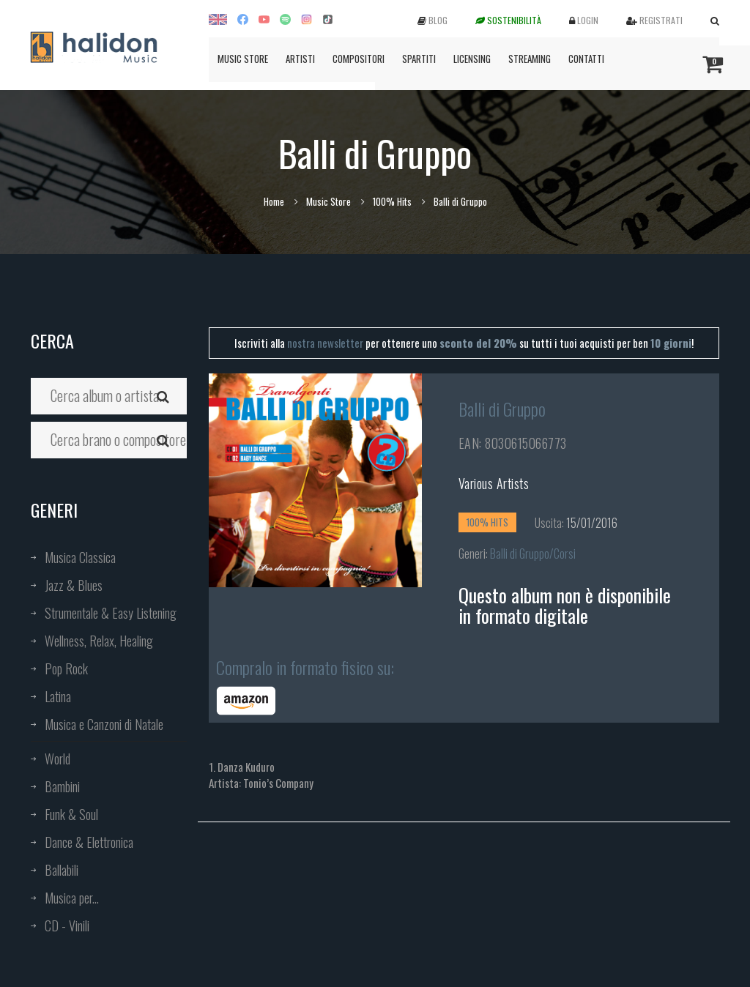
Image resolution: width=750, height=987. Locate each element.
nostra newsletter (325, 343)
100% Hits (392, 201)
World (57, 758)
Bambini (62, 786)
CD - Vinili (67, 925)
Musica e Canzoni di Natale (104, 724)
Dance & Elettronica (89, 842)
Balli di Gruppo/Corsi (533, 553)
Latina (58, 696)
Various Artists (494, 483)
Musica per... (72, 897)
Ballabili (61, 869)
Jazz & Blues (74, 585)
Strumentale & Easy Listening (111, 612)
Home (274, 201)
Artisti (300, 58)
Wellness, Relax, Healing (99, 640)
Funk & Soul (71, 814)
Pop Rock (66, 668)
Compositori (359, 58)
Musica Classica (80, 557)
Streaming (529, 58)
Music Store (243, 58)
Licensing (472, 58)
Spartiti (419, 58)
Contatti (586, 58)
